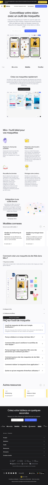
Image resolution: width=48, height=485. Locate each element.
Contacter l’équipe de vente (20, 6)
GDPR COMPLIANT (36, 461)
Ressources (24, 448)
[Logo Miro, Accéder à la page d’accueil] (7, 6)
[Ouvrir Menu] (2, 6)
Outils (24, 444)
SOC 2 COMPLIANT (29, 461)
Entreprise (24, 452)
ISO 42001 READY (13, 461)
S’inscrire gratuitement (41, 6)
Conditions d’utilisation (14, 479)
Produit (24, 437)
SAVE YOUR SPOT (42, 2)
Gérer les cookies (35, 479)
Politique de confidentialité (25, 479)
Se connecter (31, 6)
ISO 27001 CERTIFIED (21, 461)
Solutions (24, 441)
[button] (44, 309)
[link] (24, 89)
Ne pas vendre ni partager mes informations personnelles (24, 481)
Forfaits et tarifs (24, 455)
